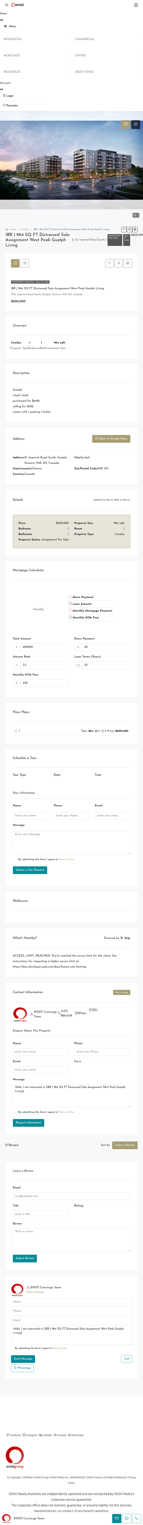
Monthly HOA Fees (26, 675)
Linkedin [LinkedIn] (45, 1435)
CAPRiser (27, 1477)
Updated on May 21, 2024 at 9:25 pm (111, 500)
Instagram (30, 1435)
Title (16, 1205)
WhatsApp (85, 1013)
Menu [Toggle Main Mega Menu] (10, 26)
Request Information (28, 1122)
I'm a (77, 1061)
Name (17, 806)
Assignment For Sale (115, 237)
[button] (124, 229)
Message (19, 825)
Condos (25, 229)
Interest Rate (21, 657)
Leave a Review (125, 1145)
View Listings (121, 992)
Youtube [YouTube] (60, 1435)
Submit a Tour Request (30, 870)
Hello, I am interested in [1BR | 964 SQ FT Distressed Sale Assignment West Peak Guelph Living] (71, 1095)
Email (98, 806)
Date (57, 775)
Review (17, 1223)
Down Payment (84, 639)
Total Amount (22, 639)
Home (13, 229)
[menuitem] (23, 96)
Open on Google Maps (111, 439)
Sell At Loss (126, 238)
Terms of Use (66, 859)
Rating (78, 1205)
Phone (58, 806)
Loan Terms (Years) (87, 657)
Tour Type (19, 775)
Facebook (13, 1435)
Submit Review (25, 1258)
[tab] (125, 124)
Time (98, 775)
